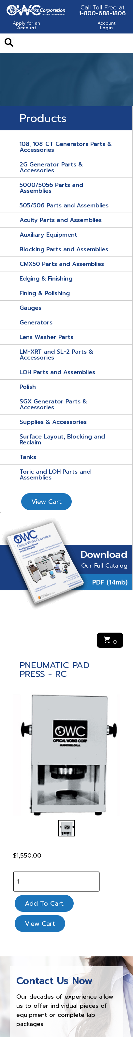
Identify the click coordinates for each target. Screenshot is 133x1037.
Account (27, 26)
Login (106, 26)
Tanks (28, 457)
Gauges (30, 307)
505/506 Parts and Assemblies (64, 205)
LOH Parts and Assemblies (57, 372)
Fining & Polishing (45, 293)
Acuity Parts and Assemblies (61, 220)
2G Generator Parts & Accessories (51, 167)
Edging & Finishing (46, 278)
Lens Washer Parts (46, 337)
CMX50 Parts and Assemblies (62, 264)
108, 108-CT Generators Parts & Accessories (66, 146)
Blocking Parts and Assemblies (64, 249)
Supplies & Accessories (53, 422)
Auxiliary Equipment (48, 234)
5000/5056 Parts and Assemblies (51, 187)
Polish (28, 386)
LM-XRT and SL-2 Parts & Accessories (56, 354)
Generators (36, 322)
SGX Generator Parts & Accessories (53, 404)
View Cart (46, 501)
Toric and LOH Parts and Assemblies (55, 474)
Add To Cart (44, 903)
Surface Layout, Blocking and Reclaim (62, 439)
